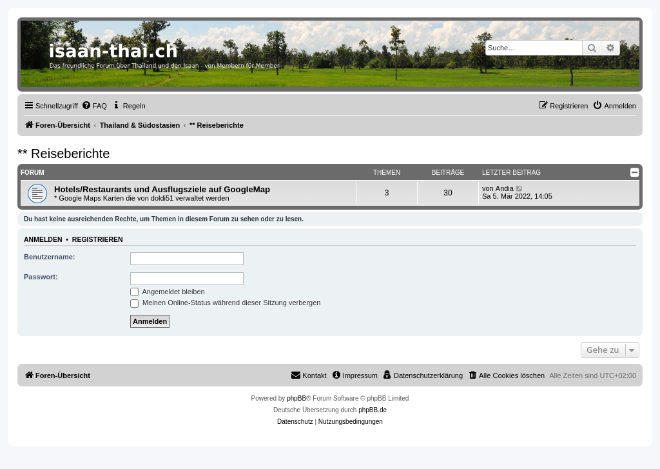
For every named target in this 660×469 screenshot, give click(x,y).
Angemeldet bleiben (167, 291)
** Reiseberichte (63, 153)
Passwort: (41, 277)
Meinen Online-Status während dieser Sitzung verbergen (225, 302)
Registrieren (97, 239)
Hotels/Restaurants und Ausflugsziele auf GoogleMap (162, 189)
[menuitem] (94, 106)
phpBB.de (372, 410)
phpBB (296, 398)
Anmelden (43, 239)
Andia (505, 188)
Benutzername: (49, 257)
